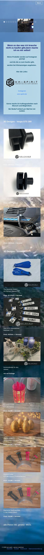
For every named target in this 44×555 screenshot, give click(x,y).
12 (29, 22)
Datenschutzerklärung (35, 548)
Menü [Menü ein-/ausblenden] (39, 3)
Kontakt (16, 548)
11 (26, 22)
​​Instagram (22, 91)
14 (33, 22)
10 (24, 22)
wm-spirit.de (22, 94)
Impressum (23, 548)
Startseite (10, 548)
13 (31, 22)
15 (35, 22)
